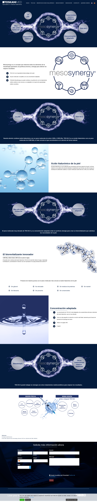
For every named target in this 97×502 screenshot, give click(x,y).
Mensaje (51, 456)
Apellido (35, 455)
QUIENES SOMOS (85, 3)
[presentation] (60, 470)
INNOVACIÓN (68, 3)
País (19, 464)
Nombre (20, 450)
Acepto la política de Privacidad (62, 476)
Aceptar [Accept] (22, 499)
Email (35, 458)
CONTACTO (76, 3)
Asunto (51, 450)
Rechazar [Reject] (28, 499)
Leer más (31, 497)
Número (20, 458)
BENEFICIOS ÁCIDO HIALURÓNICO (45, 3)
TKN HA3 (33, 3)
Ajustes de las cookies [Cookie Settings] (71, 499)
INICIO (27, 3)
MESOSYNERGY (60, 3)
